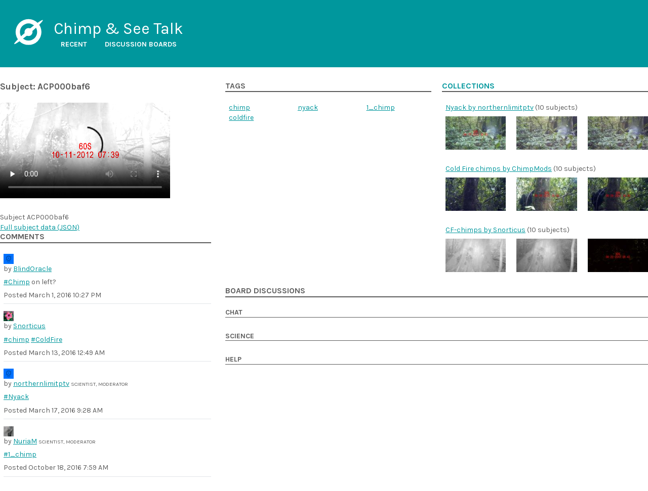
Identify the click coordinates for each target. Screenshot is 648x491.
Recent (74, 44)
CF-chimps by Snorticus (485, 230)
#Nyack (16, 396)
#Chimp (17, 282)
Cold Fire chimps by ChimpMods (499, 168)
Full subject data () (39, 227)
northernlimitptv (41, 383)
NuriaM (25, 441)
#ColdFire (46, 339)
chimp (239, 107)
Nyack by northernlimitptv (490, 107)
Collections (468, 86)
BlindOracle (32, 268)
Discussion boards (141, 44)
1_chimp (381, 107)
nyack (308, 107)
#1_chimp (20, 454)
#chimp (16, 339)
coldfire (241, 117)
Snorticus (29, 326)
